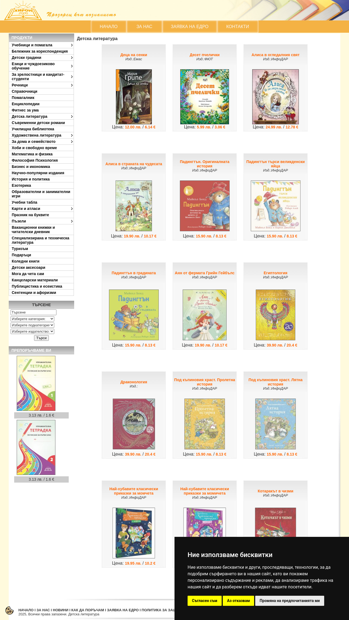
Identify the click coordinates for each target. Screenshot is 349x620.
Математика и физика (32, 154)
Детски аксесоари (28, 267)
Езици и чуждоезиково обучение (33, 66)
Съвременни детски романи (38, 123)
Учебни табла (24, 202)
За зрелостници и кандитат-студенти (38, 76)
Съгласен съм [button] (204, 600)
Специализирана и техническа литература (40, 240)
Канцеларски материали (35, 280)
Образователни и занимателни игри (41, 193)
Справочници (24, 91)
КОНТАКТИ (237, 26)
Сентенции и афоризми (34, 292)
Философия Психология (35, 160)
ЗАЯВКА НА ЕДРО (190, 26)
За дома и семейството (34, 141)
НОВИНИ (60, 610)
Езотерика (21, 185)
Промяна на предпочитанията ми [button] (290, 600)
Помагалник (23, 97)
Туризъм (20, 248)
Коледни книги (26, 261)
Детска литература (29, 116)
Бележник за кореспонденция (40, 51)
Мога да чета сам (28, 274)
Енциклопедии (26, 104)
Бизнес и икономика (31, 166)
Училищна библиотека (33, 129)
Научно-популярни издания (38, 173)
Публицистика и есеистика (37, 286)
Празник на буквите (30, 215)
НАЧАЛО (109, 26)
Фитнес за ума (25, 110)
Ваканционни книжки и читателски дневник (33, 229)
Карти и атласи (26, 208)
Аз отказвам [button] (238, 600)
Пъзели (19, 221)
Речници (20, 85)
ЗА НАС (144, 26)
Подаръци (21, 255)
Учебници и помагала (32, 45)
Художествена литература (36, 135)
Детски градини (26, 57)
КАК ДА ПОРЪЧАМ (87, 610)
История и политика (31, 179)
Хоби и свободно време (34, 148)
